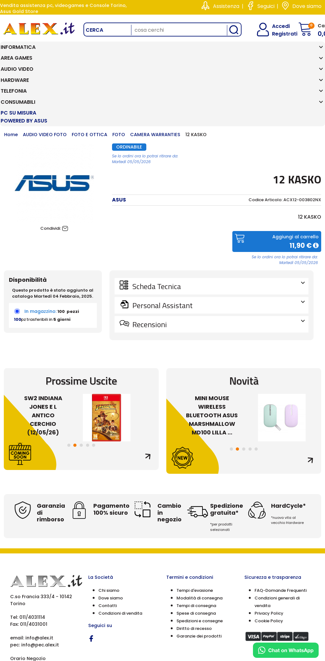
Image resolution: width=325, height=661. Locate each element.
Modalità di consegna (199, 540)
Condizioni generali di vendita (277, 544)
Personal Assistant (217, 247)
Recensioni (217, 266)
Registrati (279, 33)
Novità (244, 322)
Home (11, 77)
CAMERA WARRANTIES (155, 77)
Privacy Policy (269, 555)
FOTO (118, 77)
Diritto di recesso (194, 570)
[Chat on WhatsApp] (286, 650)
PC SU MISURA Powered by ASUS (298, 55)
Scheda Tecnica (217, 228)
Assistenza (226, 6)
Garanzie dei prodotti (199, 578)
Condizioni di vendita (120, 555)
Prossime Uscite (81, 322)
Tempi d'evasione (194, 532)
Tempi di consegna (196, 548)
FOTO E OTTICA (89, 77)
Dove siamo (307, 6)
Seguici (266, 6)
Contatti (107, 548)
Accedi (277, 26)
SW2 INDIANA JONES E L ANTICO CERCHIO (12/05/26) (43, 357)
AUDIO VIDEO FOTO (45, 77)
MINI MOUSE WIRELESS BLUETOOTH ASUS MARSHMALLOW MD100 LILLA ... (212, 357)
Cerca (94, 30)
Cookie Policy (269, 563)
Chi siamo (108, 532)
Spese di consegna (196, 555)
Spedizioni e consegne (199, 563)
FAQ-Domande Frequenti (281, 532)
